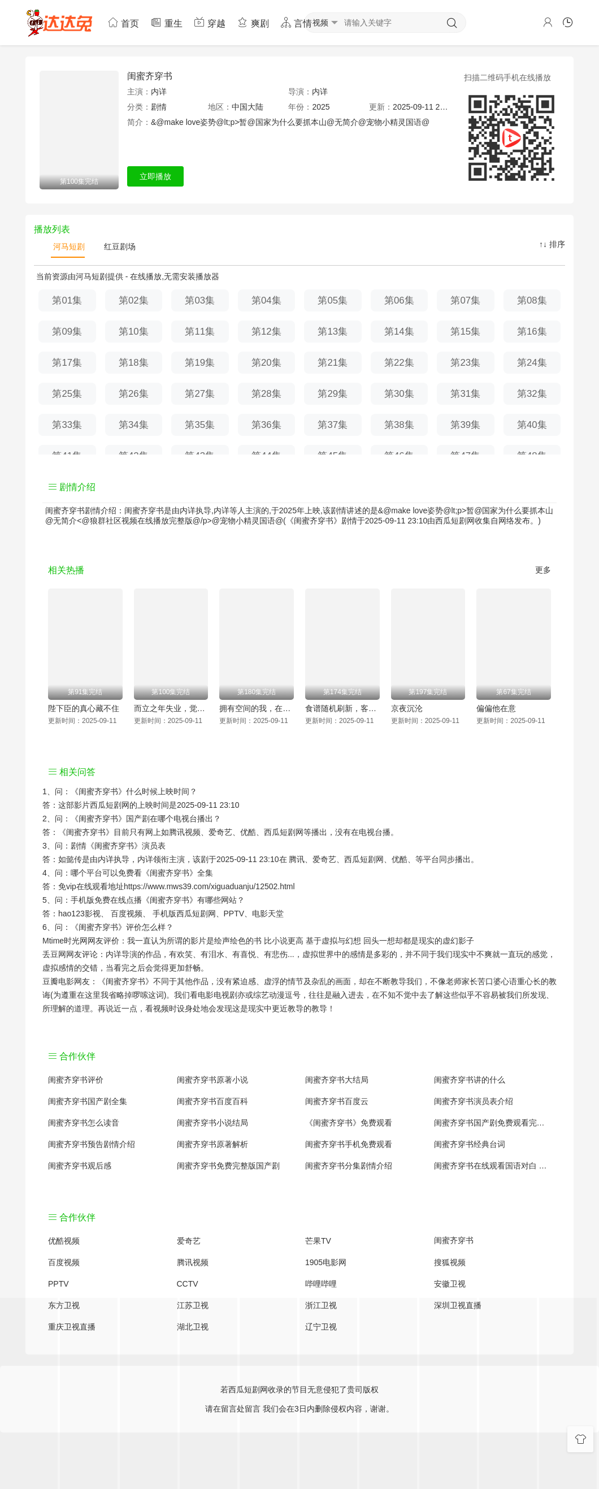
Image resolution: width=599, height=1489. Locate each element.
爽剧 (252, 22)
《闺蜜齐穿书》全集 (177, 872)
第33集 (67, 424)
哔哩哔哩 (321, 1283)
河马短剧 (68, 246)
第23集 (465, 362)
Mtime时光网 (65, 940)
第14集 (399, 331)
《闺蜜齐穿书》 (98, 791)
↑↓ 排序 (552, 244)
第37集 (333, 424)
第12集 (266, 331)
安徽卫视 (450, 1283)
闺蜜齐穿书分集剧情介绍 (348, 1165)
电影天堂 (268, 913)
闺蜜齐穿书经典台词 (469, 1144)
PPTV (234, 913)
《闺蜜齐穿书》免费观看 (348, 1122)
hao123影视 (79, 913)
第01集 (67, 300)
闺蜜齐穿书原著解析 (212, 1144)
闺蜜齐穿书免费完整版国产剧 (228, 1165)
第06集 (399, 300)
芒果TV (318, 1240)
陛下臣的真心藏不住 (83, 708)
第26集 (134, 393)
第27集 (200, 393)
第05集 (333, 300)
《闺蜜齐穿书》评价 (106, 927)
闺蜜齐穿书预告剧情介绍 (91, 1144)
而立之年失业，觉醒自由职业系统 (171, 708)
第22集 (399, 362)
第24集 (532, 362)
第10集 (134, 331)
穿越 (209, 22)
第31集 (465, 393)
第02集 (134, 300)
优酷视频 (64, 1240)
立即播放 (155, 176)
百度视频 (126, 913)
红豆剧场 (119, 246)
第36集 (266, 424)
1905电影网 (325, 1262)
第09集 (67, 331)
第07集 (465, 300)
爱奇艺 (324, 859)
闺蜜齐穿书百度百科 (212, 1101)
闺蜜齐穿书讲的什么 (469, 1079)
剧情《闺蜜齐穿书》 (106, 845)
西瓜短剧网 (455, 520)
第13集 (333, 331)
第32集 (532, 393)
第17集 (67, 362)
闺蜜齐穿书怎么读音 (83, 1122)
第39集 (465, 424)
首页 (123, 22)
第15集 (465, 331)
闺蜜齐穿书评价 (75, 1079)
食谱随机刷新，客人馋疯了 (342, 708)
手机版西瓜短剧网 (184, 913)
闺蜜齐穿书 (149, 76)
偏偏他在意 (496, 708)
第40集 (532, 424)
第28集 (266, 393)
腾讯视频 (193, 1262)
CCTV (187, 1283)
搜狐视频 (450, 1262)
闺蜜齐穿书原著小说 (212, 1079)
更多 (543, 569)
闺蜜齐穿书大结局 (336, 1079)
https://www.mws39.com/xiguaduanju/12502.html (209, 886)
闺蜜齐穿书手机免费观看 (348, 1144)
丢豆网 (54, 954)
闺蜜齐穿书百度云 (336, 1101)
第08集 (532, 300)
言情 (296, 22)
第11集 (200, 331)
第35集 (200, 424)
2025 (320, 106)
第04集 (266, 300)
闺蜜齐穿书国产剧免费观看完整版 (493, 1122)
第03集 (200, 300)
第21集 (333, 362)
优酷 (399, 859)
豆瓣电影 (58, 981)
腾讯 (297, 859)
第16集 (532, 331)
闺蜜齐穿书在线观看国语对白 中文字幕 (493, 1165)
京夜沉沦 (407, 708)
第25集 (67, 393)
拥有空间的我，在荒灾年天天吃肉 (256, 708)
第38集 (399, 424)
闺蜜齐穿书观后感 (79, 1165)
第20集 (266, 362)
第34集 (134, 424)
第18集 (134, 362)
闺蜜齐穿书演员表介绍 (473, 1101)
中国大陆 (247, 106)
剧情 (159, 106)
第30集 (399, 393)
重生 (166, 22)
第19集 (200, 362)
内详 (159, 91)
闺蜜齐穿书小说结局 (212, 1122)
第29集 (333, 393)
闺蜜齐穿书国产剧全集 (87, 1101)
